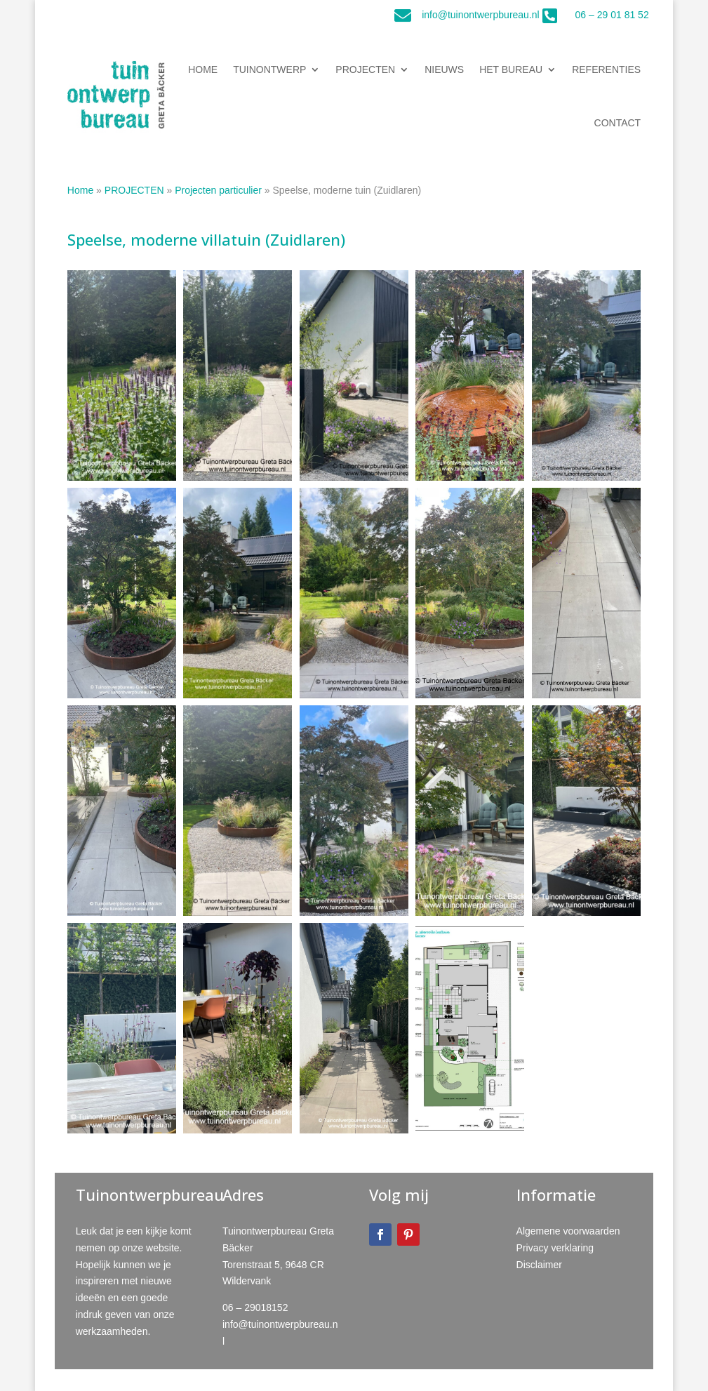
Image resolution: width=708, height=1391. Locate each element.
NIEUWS (444, 69)
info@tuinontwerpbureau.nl (481, 14)
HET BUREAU (510, 69)
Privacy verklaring (555, 1247)
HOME (203, 69)
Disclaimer (539, 1264)
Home (80, 190)
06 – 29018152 (255, 1307)
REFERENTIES (606, 69)
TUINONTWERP (269, 69)
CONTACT (617, 122)
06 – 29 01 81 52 (612, 14)
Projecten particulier (218, 190)
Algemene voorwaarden (568, 1231)
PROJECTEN (365, 69)
